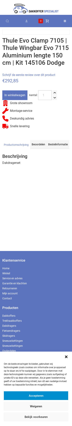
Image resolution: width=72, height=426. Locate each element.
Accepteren (36, 395)
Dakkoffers (8, 315)
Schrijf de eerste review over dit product (28, 75)
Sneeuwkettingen (12, 340)
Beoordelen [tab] (38, 144)
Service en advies (12, 278)
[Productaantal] (45, 95)
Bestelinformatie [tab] (58, 144)
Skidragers (8, 335)
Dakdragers (9, 325)
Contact (7, 298)
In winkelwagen (14, 95)
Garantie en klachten (14, 283)
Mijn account (10, 293)
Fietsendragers (11, 330)
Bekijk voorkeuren (36, 417)
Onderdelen (9, 350)
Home (5, 268)
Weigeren (36, 406)
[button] (66, 356)
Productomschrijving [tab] (16, 144)
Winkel (6, 273)
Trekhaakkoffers (12, 320)
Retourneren (9, 288)
